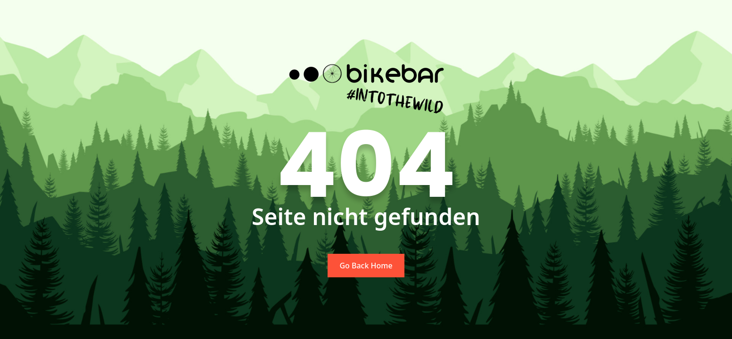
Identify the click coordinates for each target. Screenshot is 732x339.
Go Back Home (365, 265)
